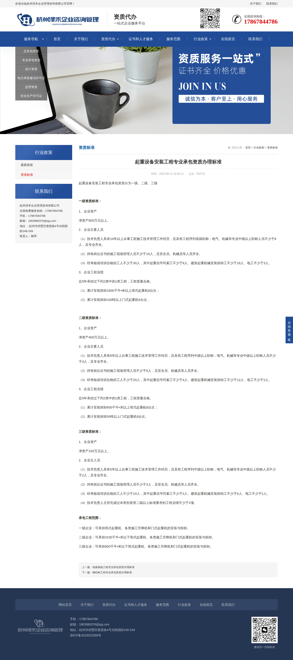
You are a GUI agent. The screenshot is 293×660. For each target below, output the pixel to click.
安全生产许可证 (31, 96)
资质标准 (27, 174)
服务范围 (173, 39)
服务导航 (31, 39)
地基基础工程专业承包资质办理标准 (113, 567)
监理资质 (31, 87)
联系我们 (272, 3)
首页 (57, 39)
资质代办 (108, 39)
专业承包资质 (31, 60)
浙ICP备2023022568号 (85, 635)
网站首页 (65, 605)
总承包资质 (31, 51)
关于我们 (255, 3)
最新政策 (27, 165)
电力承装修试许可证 (31, 78)
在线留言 (228, 39)
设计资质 (31, 69)
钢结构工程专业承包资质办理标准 (112, 572)
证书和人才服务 (141, 39)
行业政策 (201, 39)
